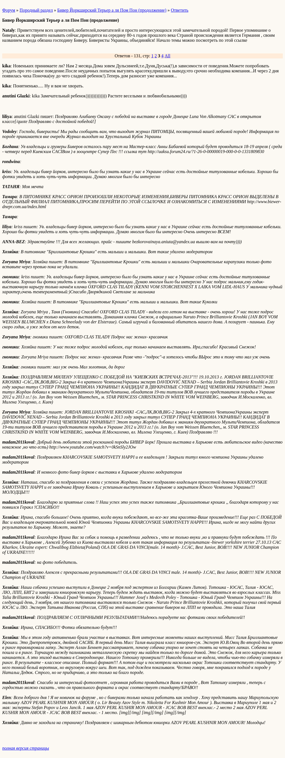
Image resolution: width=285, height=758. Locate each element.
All (167, 55)
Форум (8, 10)
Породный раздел (36, 10)
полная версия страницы (25, 748)
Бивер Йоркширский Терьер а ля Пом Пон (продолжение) (111, 10)
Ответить (179, 10)
